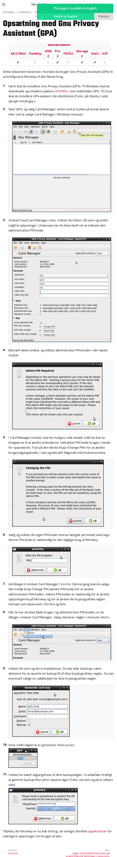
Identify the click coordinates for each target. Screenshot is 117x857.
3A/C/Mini (18, 53)
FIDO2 (68, 53)
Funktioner (24, 12)
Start (95, 53)
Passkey (35, 53)
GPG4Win (61, 91)
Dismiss (103, 16)
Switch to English (65, 16)
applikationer (97, 831)
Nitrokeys (9, 12)
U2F (105, 53)
